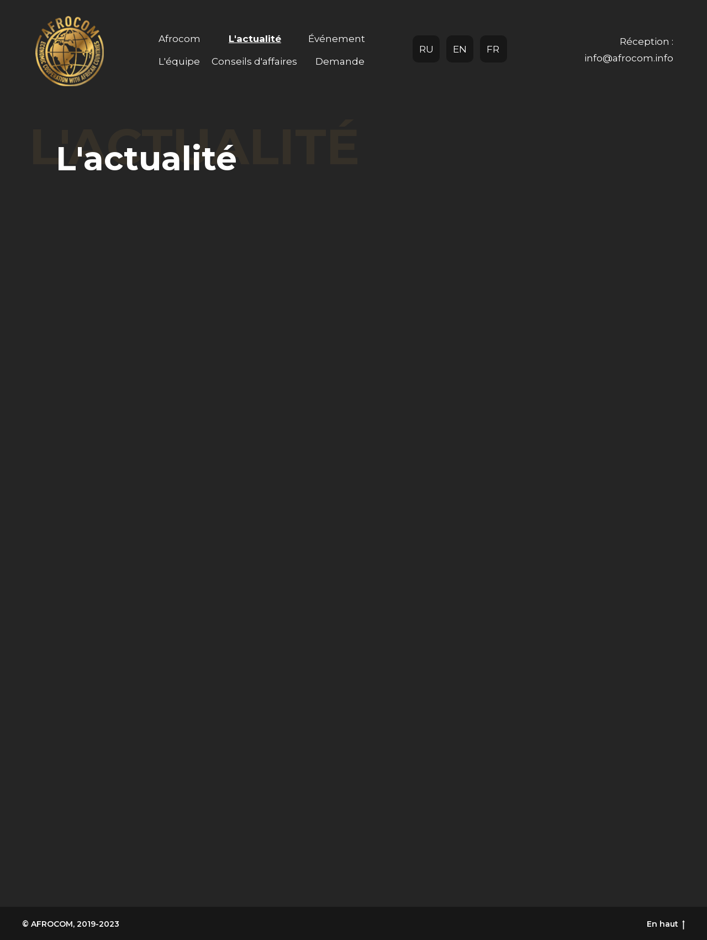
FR (493, 49)
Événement (336, 38)
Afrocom (180, 38)
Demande (340, 61)
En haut (666, 924)
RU (426, 49)
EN (460, 49)
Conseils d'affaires (254, 61)
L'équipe (179, 61)
